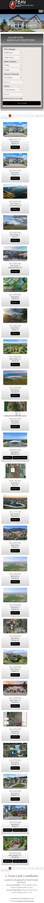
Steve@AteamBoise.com (24, 887)
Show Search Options (13, 98)
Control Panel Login (29, 901)
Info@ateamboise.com (24, 892)
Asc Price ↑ (5, 118)
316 (37, 116)
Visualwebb (20, 901)
